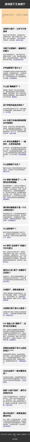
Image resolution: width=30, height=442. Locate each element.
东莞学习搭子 (20, 40)
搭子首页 (15, 439)
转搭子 (9, 237)
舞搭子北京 (6, 171)
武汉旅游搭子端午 (18, 59)
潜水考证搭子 (7, 426)
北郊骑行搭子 (9, 315)
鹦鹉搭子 (14, 97)
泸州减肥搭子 (13, 78)
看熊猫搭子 (6, 199)
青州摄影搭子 (12, 220)
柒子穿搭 (8, 112)
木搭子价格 (13, 133)
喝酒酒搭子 (13, 339)
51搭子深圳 (9, 405)
